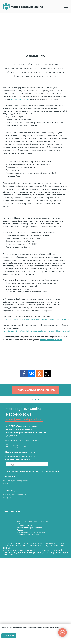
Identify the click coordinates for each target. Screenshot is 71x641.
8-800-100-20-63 (18, 415)
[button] (35, 390)
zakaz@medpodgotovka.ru (24, 419)
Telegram (7, 483)
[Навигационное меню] (66, 6)
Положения (9, 545)
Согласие (29, 545)
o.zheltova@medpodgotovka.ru (17, 481)
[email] (27, 465)
